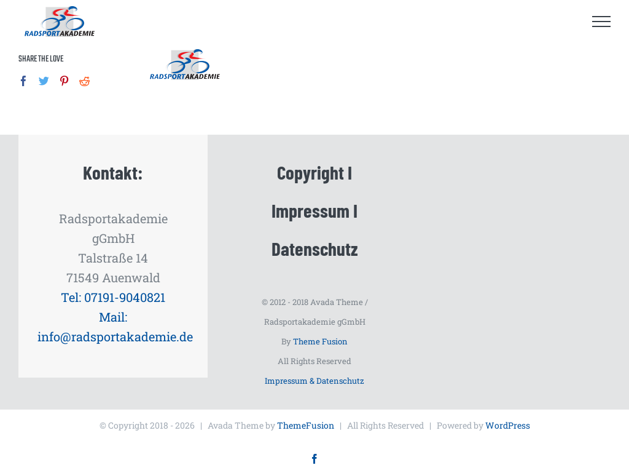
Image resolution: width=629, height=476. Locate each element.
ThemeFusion (305, 425)
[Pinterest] (64, 81)
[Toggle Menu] (602, 21)
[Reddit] (84, 81)
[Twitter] (44, 81)
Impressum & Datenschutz (314, 380)
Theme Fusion (320, 341)
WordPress (507, 425)
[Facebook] (23, 81)
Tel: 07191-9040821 (113, 297)
